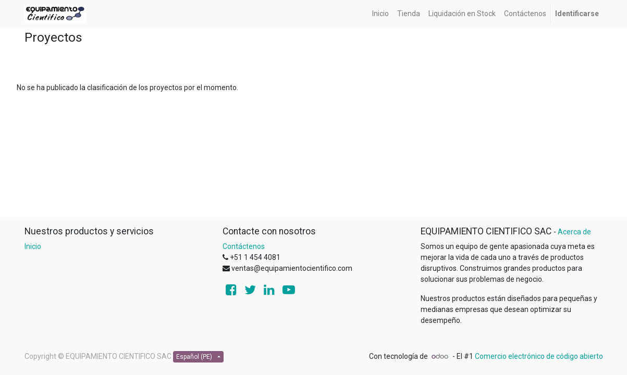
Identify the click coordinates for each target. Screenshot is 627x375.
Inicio (32, 246)
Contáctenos (244, 246)
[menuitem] (380, 13)
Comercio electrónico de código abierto (539, 356)
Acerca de (574, 232)
